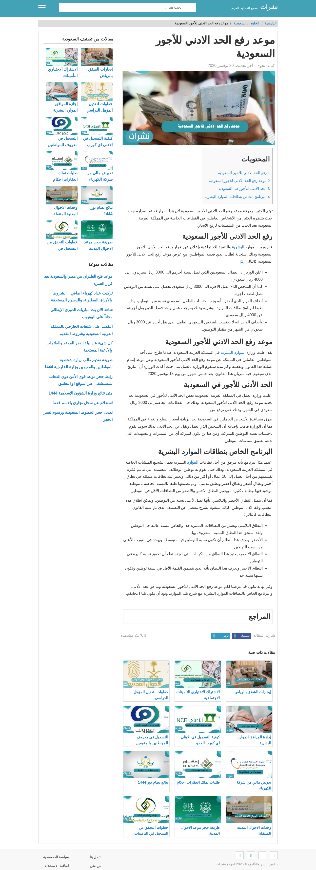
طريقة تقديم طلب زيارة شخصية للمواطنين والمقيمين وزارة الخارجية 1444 (78, 363)
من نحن (95, 866)
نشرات (269, 7)
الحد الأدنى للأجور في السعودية (244, 188)
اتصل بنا (95, 857)
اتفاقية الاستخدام (56, 866)
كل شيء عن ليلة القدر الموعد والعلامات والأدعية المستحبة (79, 346)
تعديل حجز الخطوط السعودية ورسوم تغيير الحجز (77, 416)
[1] (243, 261)
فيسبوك (241, 636)
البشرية (238, 247)
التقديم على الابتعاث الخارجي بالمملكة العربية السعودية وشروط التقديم (82, 330)
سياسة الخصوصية (56, 857)
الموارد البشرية (233, 352)
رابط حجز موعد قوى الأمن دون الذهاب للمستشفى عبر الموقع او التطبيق (81, 380)
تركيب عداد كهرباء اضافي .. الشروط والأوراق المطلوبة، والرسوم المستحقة (81, 296)
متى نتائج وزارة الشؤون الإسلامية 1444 (81, 393)
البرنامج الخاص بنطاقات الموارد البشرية (237, 197)
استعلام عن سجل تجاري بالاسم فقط (82, 403)
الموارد (192, 462)
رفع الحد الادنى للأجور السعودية (244, 173)
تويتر (220, 636)
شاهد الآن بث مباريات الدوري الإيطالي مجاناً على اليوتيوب (81, 313)
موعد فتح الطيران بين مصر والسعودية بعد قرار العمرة (78, 280)
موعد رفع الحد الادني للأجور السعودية (239, 180)
